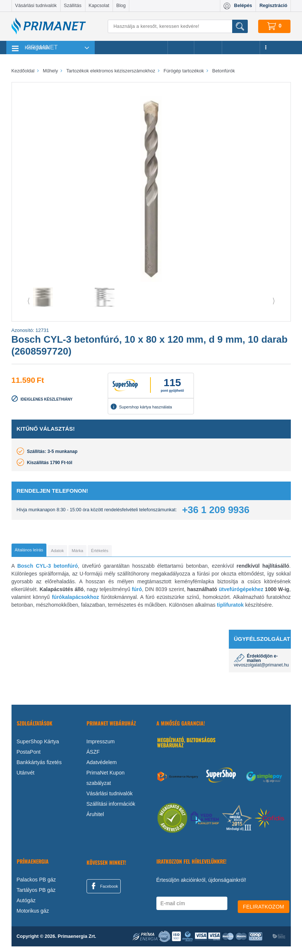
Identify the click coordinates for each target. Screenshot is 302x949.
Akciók (180, 47)
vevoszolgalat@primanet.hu (261, 667)
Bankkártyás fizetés (39, 765)
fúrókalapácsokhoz (75, 600)
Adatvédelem (102, 765)
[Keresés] (177, 26)
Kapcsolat (99, 5)
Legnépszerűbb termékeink (131, 47)
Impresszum (101, 744)
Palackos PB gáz (36, 882)
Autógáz (26, 903)
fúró (137, 592)
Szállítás (73, 5)
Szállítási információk (111, 806)
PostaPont (29, 754)
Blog (121, 5)
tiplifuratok (230, 607)
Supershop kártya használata (141, 406)
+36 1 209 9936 (215, 509)
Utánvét (26, 775)
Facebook (103, 888)
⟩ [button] (273, 301)
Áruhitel (95, 817)
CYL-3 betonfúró (57, 568)
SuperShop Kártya (38, 744)
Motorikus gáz (33, 913)
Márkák (208, 47)
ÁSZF (93, 754)
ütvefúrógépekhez (241, 592)
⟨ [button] (28, 301)
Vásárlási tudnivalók (36, 5)
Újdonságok (241, 47)
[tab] (41, 551)
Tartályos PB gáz (36, 893)
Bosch (25, 568)
